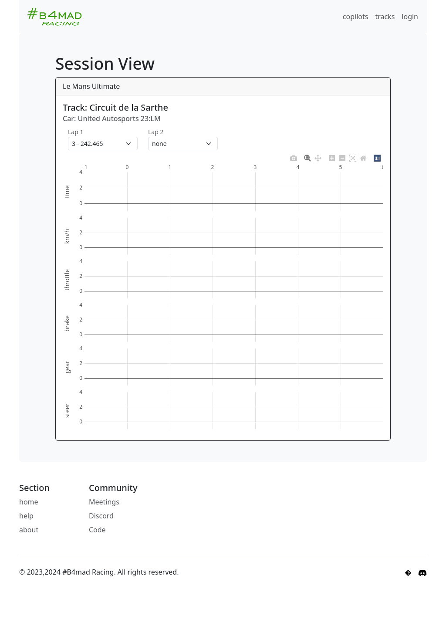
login (410, 16)
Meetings (104, 502)
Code (97, 530)
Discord (101, 516)
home (28, 502)
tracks (385, 16)
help (26, 516)
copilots (355, 16)
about (28, 530)
